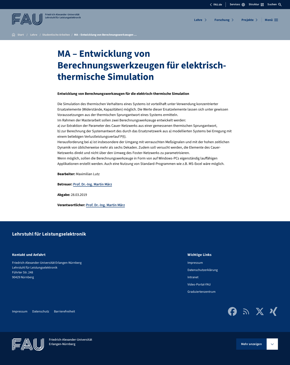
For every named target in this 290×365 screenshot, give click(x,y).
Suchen (274, 4)
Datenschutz (40, 311)
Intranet (192, 277)
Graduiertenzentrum (201, 291)
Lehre (198, 20)
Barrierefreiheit (64, 311)
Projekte (247, 20)
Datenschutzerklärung (202, 269)
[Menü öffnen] (271, 20)
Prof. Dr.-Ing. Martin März (92, 184)
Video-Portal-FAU (199, 284)
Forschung (221, 20)
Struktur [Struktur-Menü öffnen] (256, 4)
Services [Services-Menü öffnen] (237, 4)
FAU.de (216, 5)
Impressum (195, 262)
